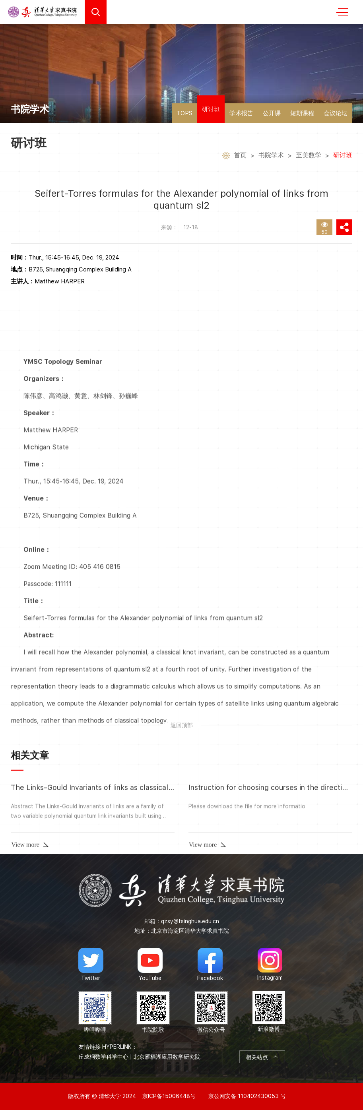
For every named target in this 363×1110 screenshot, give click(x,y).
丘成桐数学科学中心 (103, 1057)
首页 (240, 156)
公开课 (272, 113)
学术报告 (241, 113)
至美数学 (308, 156)
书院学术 (271, 156)
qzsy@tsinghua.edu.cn (190, 921)
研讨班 (211, 109)
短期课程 (302, 113)
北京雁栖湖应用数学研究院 (167, 1057)
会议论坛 (335, 113)
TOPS (184, 113)
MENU (342, 12)
